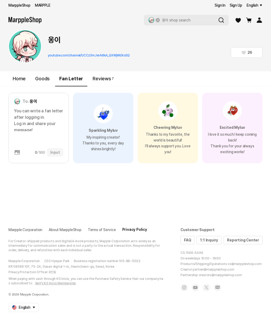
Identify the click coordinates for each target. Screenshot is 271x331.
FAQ (187, 240)
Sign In (220, 5)
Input (55, 152)
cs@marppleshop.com (244, 264)
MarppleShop (19, 5)
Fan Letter (71, 81)
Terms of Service (102, 230)
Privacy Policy (134, 229)
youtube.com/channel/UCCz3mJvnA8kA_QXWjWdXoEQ (89, 55)
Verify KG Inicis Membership (55, 283)
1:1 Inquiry (209, 240)
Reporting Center (243, 240)
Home (19, 78)
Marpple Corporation (25, 230)
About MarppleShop (65, 230)
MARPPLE (43, 5)
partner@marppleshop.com (213, 269)
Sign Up (236, 5)
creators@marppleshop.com (220, 275)
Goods (42, 78)
